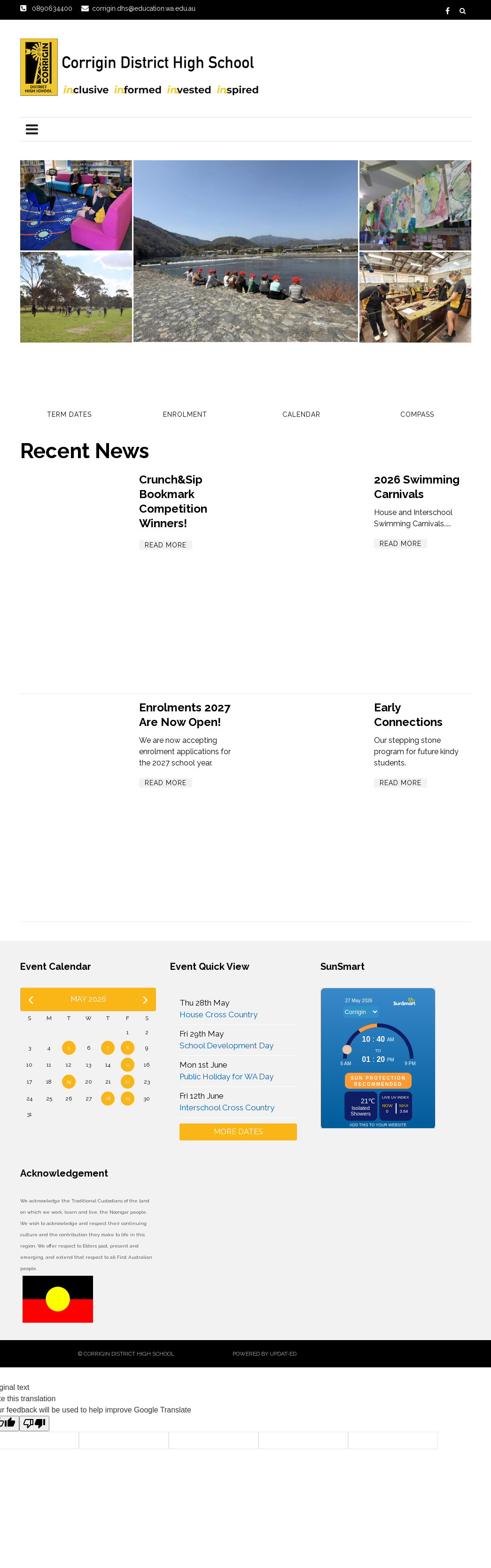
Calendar (301, 414)
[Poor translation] (34, 1423)
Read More (166, 545)
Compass (417, 414)
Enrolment (185, 414)
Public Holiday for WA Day (226, 1076)
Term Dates (69, 414)
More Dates (238, 1131)
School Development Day (226, 1045)
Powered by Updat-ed (264, 1353)
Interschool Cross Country (226, 1107)
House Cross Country (218, 1014)
